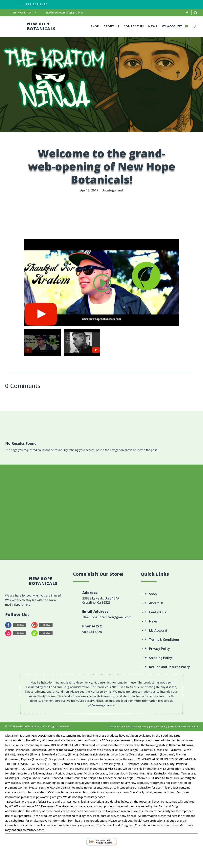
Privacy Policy (159, 649)
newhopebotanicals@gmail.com (65, 12)
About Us (111, 26)
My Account (172, 26)
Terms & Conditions (164, 640)
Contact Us (134, 26)
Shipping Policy (160, 658)
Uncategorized (112, 190)
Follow (19, 625)
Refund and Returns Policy (169, 667)
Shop (95, 26)
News (152, 26)
